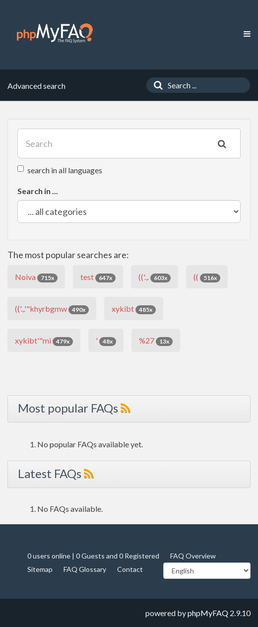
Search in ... (37, 191)
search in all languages (59, 170)
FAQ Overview (193, 556)
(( (207, 277)
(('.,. (154, 277)
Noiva (36, 277)
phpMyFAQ (208, 613)
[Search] (155, 85)
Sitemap (40, 569)
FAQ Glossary (85, 569)
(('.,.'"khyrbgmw (52, 309)
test (98, 277)
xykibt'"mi (44, 341)
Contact (130, 569)
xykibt (134, 309)
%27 (156, 341)
